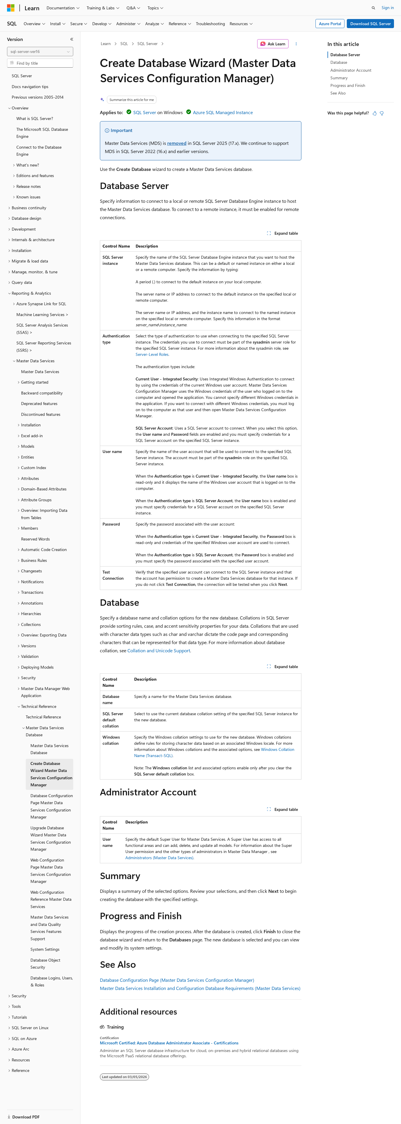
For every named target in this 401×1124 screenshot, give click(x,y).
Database (338, 62)
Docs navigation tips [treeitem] (30, 86)
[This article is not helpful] (381, 113)
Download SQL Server (370, 23)
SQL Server (147, 43)
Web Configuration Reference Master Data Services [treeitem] (50, 899)
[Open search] (373, 8)
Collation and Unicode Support (158, 650)
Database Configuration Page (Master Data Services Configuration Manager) (177, 980)
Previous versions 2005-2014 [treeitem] (38, 97)
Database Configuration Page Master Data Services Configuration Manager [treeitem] (51, 806)
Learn (106, 43)
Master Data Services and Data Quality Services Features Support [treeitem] (49, 927)
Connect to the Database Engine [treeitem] (39, 150)
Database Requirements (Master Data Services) (253, 988)
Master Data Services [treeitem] (40, 371)
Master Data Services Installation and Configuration (152, 988)
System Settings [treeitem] (44, 949)
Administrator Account (350, 70)
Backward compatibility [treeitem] (42, 393)
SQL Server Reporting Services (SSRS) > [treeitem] (43, 346)
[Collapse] (72, 39)
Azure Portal (330, 23)
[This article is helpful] (374, 113)
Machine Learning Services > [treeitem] (42, 314)
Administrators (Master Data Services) (159, 857)
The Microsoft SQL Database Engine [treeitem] (42, 132)
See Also (338, 93)
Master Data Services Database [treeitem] (49, 749)
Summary (339, 77)
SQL (124, 43)
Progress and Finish (347, 85)
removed (177, 143)
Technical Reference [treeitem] (43, 717)
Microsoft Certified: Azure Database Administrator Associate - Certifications (169, 1043)
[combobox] (40, 51)
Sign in (388, 7)
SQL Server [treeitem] (22, 75)
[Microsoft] (11, 8)
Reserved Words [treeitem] (35, 539)
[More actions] (296, 44)
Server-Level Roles (152, 354)
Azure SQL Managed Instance (223, 112)
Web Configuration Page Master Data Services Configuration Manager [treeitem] (50, 870)
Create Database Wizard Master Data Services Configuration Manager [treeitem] (51, 774)
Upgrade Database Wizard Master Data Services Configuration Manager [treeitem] (50, 838)
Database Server (345, 54)
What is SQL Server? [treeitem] (34, 118)
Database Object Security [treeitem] (45, 963)
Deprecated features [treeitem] (39, 403)
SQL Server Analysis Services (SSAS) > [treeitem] (42, 328)
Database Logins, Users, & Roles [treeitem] (51, 981)
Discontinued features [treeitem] (40, 414)
